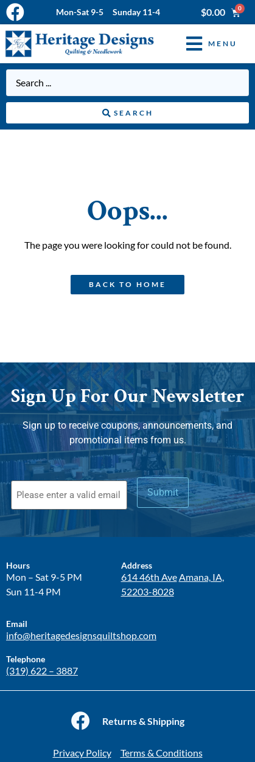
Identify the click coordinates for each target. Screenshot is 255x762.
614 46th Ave (149, 577)
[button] (202, 43)
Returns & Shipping (143, 721)
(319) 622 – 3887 (42, 670)
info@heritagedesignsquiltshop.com (81, 635)
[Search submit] (127, 113)
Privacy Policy (82, 752)
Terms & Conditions (162, 752)
